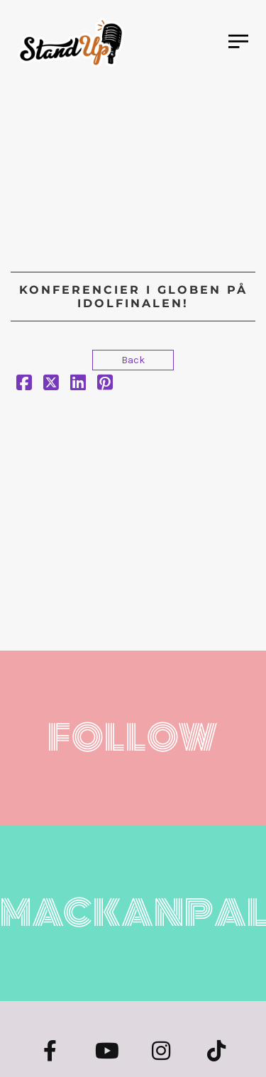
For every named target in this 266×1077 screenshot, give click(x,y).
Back (133, 360)
